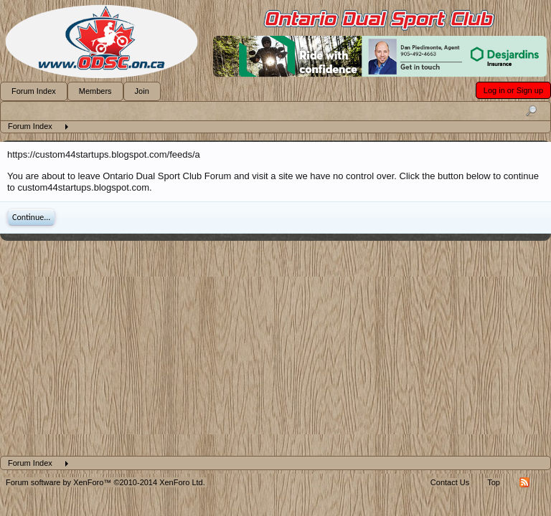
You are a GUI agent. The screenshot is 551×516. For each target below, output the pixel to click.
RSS (524, 482)
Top (493, 482)
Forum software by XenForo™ (105, 482)
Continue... (31, 217)
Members (95, 91)
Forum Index (33, 91)
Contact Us (449, 482)
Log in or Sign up (513, 90)
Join (142, 91)
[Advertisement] (275, 348)
